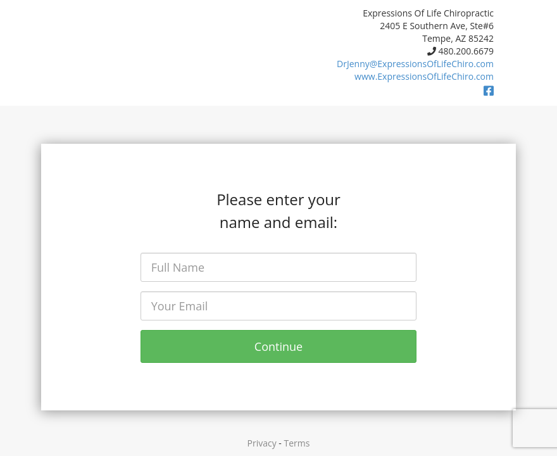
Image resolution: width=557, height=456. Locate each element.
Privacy (262, 443)
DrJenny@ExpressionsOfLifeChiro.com (415, 64)
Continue (278, 346)
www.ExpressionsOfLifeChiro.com (424, 76)
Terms (297, 443)
